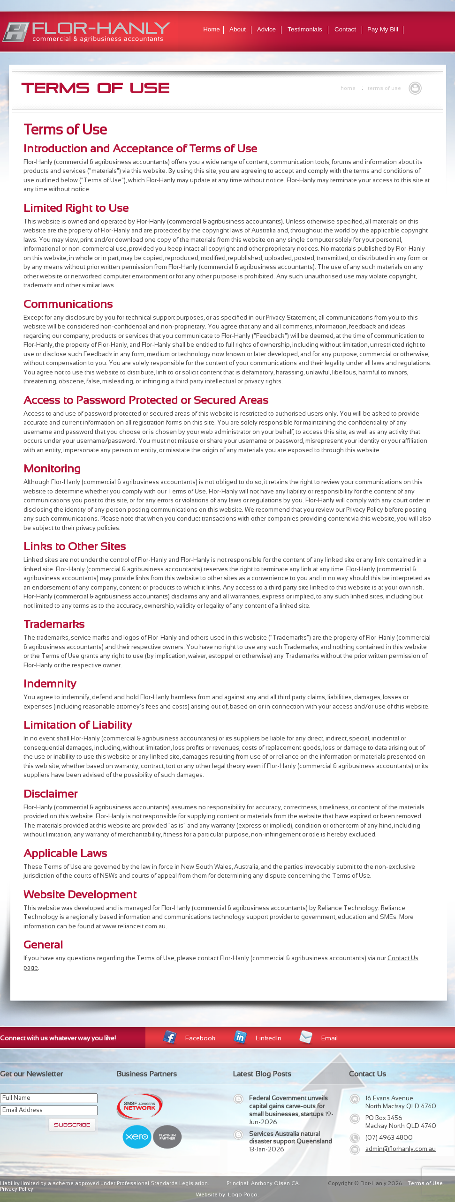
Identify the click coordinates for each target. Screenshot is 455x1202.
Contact (345, 29)
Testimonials (305, 29)
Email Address (22, 1110)
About (237, 29)
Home (211, 29)
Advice (266, 29)
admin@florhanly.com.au (400, 1148)
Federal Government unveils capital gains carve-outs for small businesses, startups (288, 1106)
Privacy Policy (16, 1189)
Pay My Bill (382, 29)
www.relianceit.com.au (134, 926)
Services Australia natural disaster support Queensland (290, 1137)
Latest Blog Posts (262, 1074)
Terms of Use (384, 88)
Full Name (16, 1098)
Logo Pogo (243, 1194)
